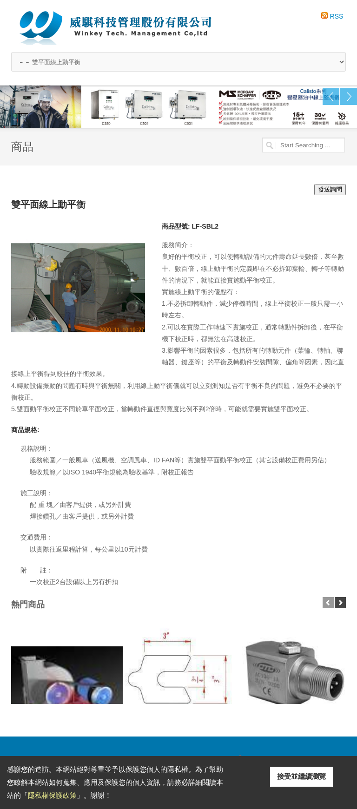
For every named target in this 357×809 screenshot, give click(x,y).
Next (348, 96)
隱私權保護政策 (52, 795)
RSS (337, 16)
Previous (331, 96)
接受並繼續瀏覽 (301, 776)
